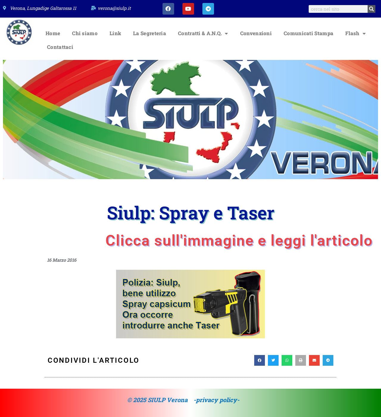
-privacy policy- (216, 400)
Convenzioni (256, 33)
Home (53, 33)
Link (115, 33)
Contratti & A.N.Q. (203, 33)
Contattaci (60, 47)
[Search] (371, 9)
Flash (355, 33)
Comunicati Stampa (308, 33)
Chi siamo (85, 33)
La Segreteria (149, 33)
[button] (259, 360)
